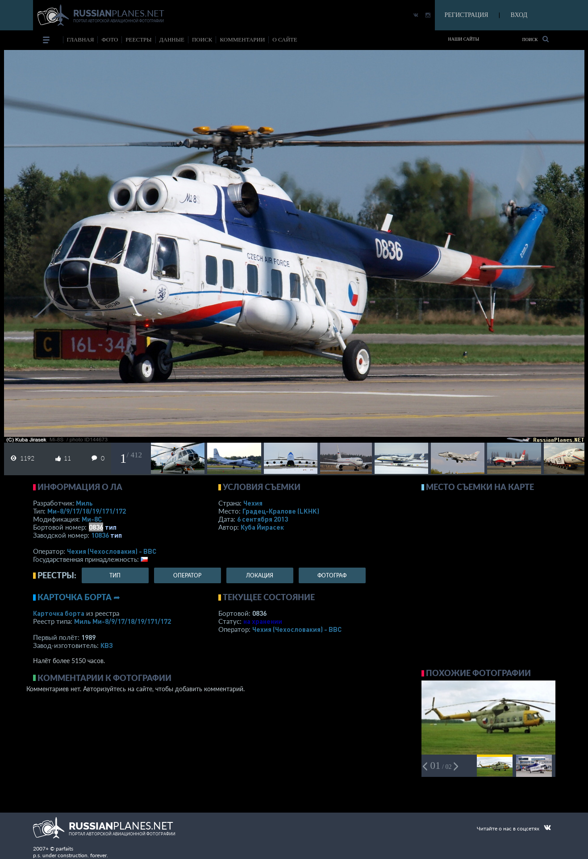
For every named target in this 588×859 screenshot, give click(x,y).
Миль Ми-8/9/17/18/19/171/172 (122, 621)
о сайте (284, 39)
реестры (138, 39)
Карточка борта (58, 613)
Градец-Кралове (280, 511)
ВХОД (519, 15)
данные (171, 39)
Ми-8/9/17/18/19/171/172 (86, 511)
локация (259, 575)
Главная (80, 39)
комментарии (242, 39)
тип (111, 527)
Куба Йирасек (262, 527)
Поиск (535, 39)
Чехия (253, 503)
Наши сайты (464, 39)
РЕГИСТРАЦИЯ (466, 15)
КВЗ (106, 645)
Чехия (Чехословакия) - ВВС (111, 551)
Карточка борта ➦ (79, 597)
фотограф (331, 575)
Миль (84, 503)
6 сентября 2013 (262, 519)
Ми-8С (92, 519)
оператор (187, 575)
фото (109, 39)
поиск (202, 39)
